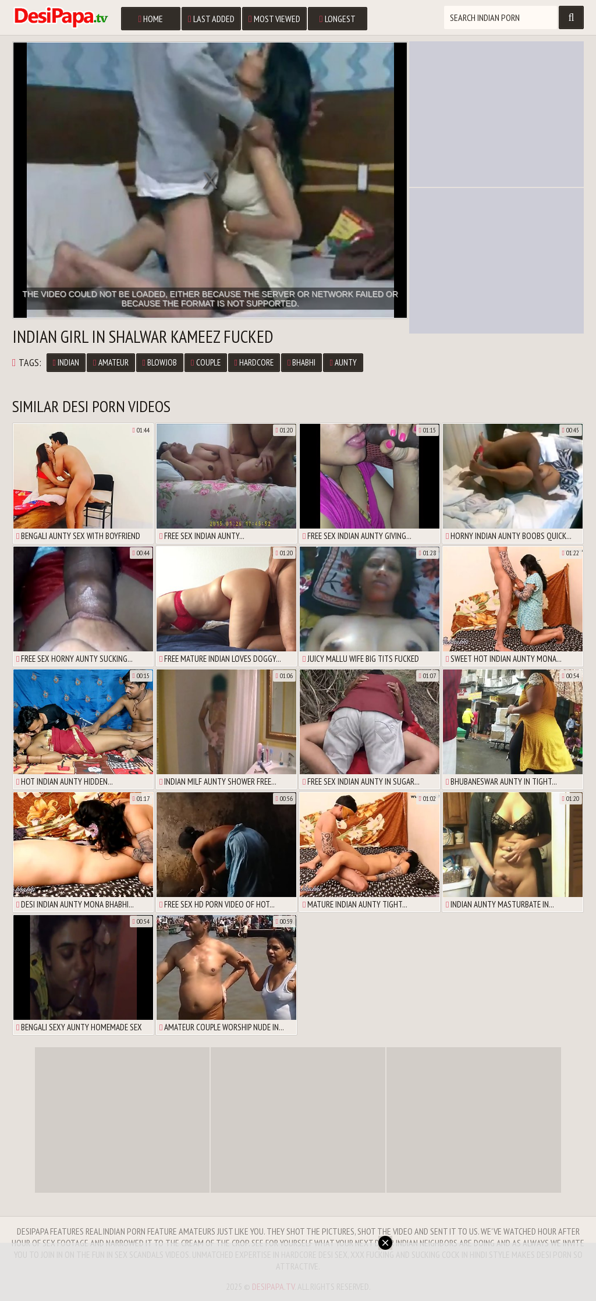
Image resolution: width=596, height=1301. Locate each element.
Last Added (211, 18)
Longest (338, 18)
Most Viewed (274, 18)
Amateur (110, 362)
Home (150, 18)
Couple (205, 362)
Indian (66, 362)
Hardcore (254, 362)
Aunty (342, 362)
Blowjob (160, 362)
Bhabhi (301, 362)
